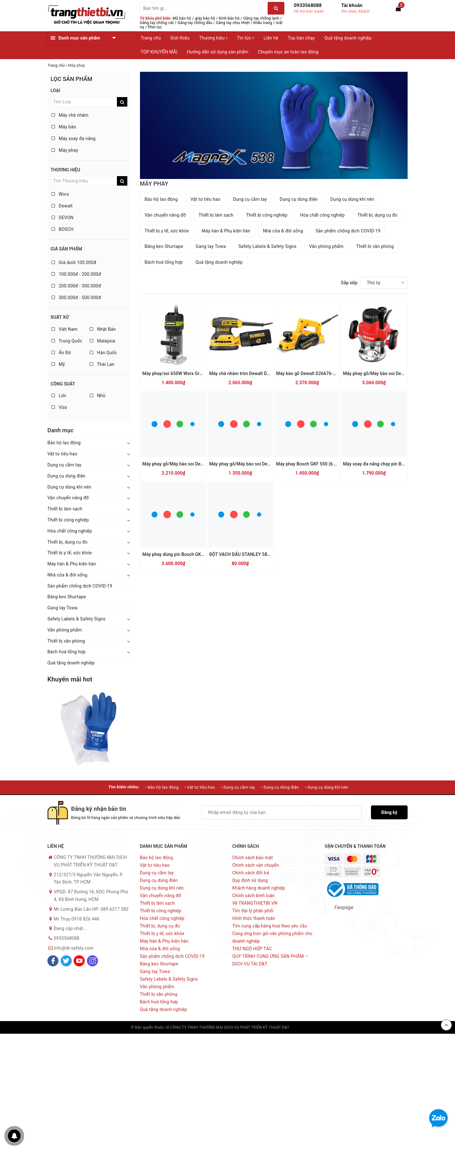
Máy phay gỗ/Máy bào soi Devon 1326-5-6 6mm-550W (264, 463)
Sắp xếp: (349, 282)
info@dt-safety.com (74, 948)
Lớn (59, 395)
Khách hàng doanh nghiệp (258, 887)
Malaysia (102, 340)
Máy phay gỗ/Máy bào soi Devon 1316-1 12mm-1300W (198, 463)
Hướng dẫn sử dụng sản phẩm (217, 51)
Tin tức (245, 37)
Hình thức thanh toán (253, 918)
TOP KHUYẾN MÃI (159, 51)
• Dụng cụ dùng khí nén (326, 787)
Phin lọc (155, 27)
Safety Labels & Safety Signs (76, 618)
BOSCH (63, 229)
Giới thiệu (180, 37)
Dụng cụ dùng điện (66, 475)
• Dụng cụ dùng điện (280, 787)
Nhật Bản (103, 329)
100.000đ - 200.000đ (76, 274)
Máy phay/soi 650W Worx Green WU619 (183, 373)
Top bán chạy (301, 37)
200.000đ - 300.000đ (76, 285)
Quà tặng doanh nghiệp (348, 37)
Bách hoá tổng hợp (66, 651)
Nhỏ (97, 395)
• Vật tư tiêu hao (200, 787)
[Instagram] (92, 960)
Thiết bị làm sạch (64, 508)
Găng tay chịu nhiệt (233, 23)
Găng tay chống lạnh (261, 18)
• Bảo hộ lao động (162, 787)
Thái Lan (102, 364)
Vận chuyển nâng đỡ (68, 497)
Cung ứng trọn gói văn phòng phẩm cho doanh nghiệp (272, 937)
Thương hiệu (213, 37)
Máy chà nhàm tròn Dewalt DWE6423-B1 (250, 373)
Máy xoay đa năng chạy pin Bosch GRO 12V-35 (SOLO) (397, 463)
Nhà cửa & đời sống (67, 574)
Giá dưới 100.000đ (74, 262)
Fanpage (344, 907)
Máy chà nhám (70, 115)
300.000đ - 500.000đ (76, 297)
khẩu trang (262, 23)
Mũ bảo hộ (182, 18)
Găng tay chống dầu (195, 23)
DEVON (63, 217)
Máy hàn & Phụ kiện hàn (71, 563)
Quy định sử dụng (250, 880)
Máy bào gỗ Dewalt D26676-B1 (307, 373)
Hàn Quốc (103, 352)
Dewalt (62, 205)
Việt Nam (64, 329)
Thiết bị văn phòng (66, 641)
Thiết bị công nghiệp (68, 519)
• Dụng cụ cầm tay (238, 787)
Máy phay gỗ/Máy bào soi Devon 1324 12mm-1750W (396, 373)
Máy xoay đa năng (73, 138)
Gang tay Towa (62, 607)
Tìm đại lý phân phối (252, 910)
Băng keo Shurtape (66, 596)
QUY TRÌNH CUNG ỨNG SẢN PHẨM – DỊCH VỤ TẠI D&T (270, 960)
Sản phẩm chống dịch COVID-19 (79, 585)
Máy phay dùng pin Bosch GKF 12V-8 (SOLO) (187, 554)
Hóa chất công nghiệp (69, 530)
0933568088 (308, 5)
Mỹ (58, 364)
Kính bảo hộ (229, 18)
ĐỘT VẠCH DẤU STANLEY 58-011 (242, 554)
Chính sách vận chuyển (255, 865)
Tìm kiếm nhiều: (123, 787)
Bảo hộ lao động (64, 442)
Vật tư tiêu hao (62, 453)
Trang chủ (151, 37)
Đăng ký (389, 812)
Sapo (319, 1027)
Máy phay (65, 150)
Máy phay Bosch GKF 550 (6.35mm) (312, 463)
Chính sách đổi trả (250, 872)
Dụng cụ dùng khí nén (69, 487)
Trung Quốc (67, 340)
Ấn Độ (61, 352)
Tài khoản (351, 5)
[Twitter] (66, 960)
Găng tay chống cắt (157, 23)
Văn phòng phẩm (64, 629)
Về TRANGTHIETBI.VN (254, 903)
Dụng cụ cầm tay (64, 464)
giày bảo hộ (205, 18)
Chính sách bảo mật (252, 857)
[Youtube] (79, 960)
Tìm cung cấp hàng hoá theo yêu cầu (269, 925)
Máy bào (64, 126)
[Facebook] (52, 960)
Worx (60, 194)
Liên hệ (271, 37)
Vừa (59, 407)
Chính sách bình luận (253, 895)
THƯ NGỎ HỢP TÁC (252, 948)
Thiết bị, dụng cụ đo (67, 542)
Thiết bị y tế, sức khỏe (69, 552)
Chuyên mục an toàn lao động (288, 51)
